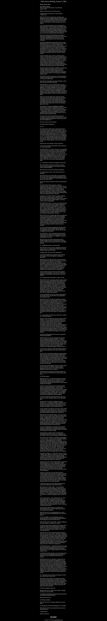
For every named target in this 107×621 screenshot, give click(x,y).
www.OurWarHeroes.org (58, 619)
